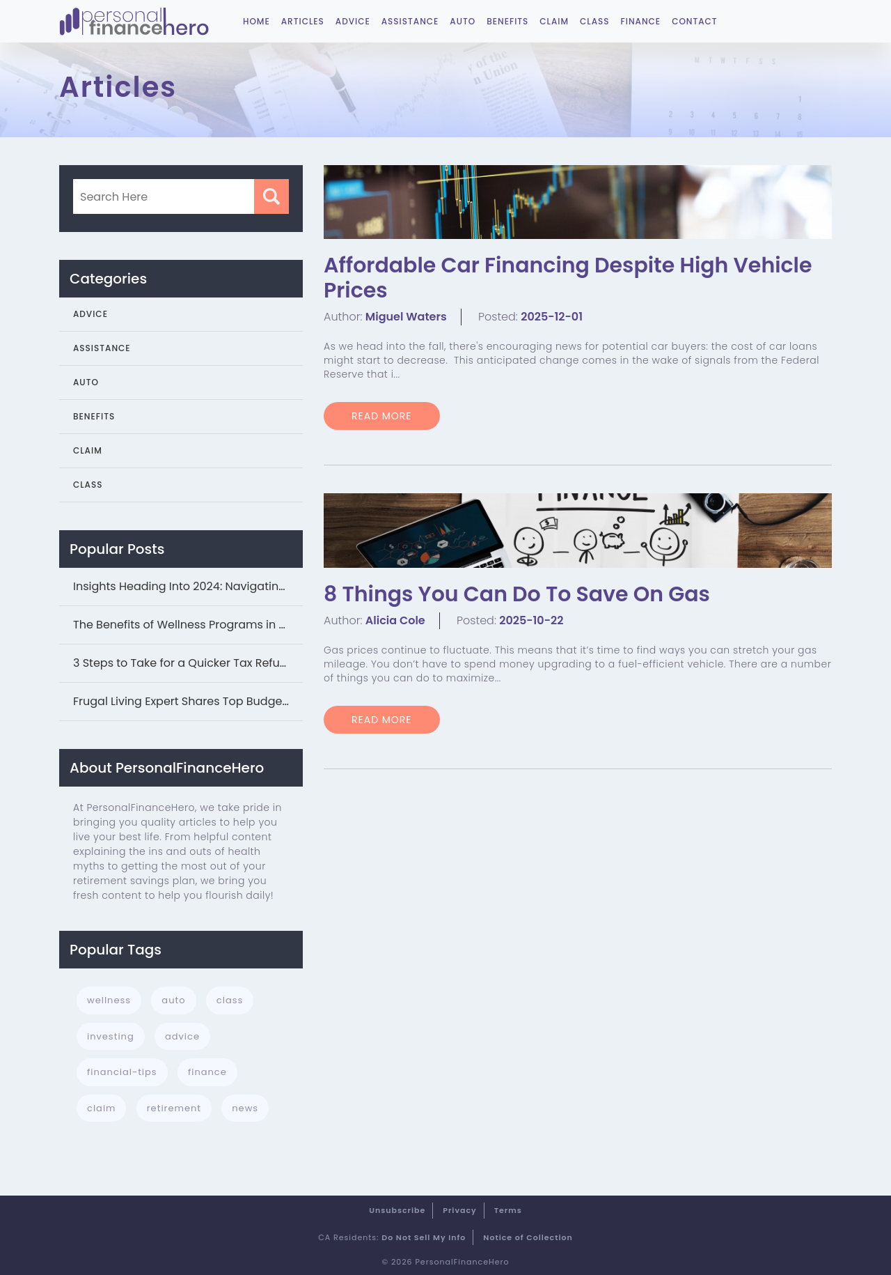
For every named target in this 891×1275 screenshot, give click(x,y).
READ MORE (382, 416)
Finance (641, 21)
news (245, 1108)
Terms (508, 1210)
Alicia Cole (395, 620)
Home (256, 21)
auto (173, 1000)
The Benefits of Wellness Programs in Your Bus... (188, 625)
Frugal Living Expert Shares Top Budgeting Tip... (188, 701)
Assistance (410, 21)
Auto (462, 21)
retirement (174, 1108)
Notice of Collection (528, 1237)
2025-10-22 (531, 620)
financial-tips (122, 1072)
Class (594, 21)
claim (101, 1108)
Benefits (507, 21)
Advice (353, 21)
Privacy (460, 1210)
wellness (109, 1000)
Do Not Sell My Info (423, 1237)
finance (207, 1072)
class (229, 1000)
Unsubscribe (397, 1210)
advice (182, 1036)
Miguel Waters (406, 317)
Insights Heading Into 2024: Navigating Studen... (188, 586)
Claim (554, 21)
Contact (695, 21)
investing (110, 1036)
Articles (302, 21)
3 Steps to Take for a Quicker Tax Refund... (187, 663)
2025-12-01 (552, 317)
